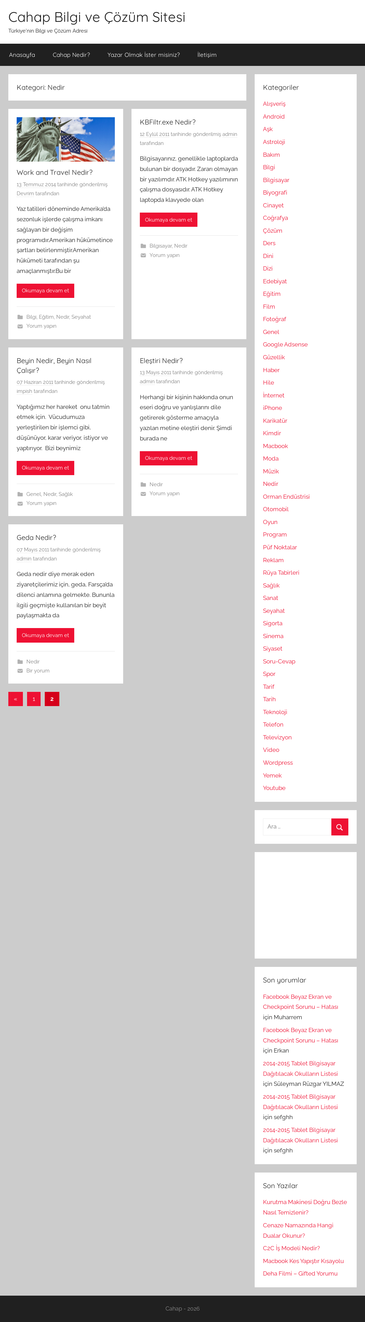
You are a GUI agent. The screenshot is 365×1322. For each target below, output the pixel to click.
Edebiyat (275, 281)
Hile (268, 382)
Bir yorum (38, 671)
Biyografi (275, 192)
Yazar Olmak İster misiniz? (144, 54)
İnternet (274, 395)
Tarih (269, 699)
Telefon (273, 724)
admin (229, 134)
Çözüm (272, 230)
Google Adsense (285, 344)
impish (24, 391)
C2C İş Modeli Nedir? (291, 1248)
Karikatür (275, 420)
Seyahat (81, 317)
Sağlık (66, 494)
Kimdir (272, 433)
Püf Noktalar (280, 547)
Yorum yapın (41, 326)
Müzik (271, 471)
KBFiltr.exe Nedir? (168, 122)
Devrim (25, 193)
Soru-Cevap (279, 661)
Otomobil (276, 509)
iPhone (272, 407)
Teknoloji (275, 712)
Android (274, 116)
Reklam (273, 560)
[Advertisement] (314, 903)
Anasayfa (22, 54)
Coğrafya (275, 217)
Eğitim (46, 317)
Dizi (268, 268)
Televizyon (277, 737)
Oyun (270, 521)
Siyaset (272, 648)
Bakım (271, 154)
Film (269, 306)
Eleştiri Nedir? (161, 360)
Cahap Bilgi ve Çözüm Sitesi (97, 16)
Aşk (268, 129)
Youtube (274, 787)
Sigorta (272, 623)
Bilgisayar (161, 246)
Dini (268, 255)
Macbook (275, 446)
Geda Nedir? (36, 537)
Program (275, 534)
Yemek (272, 775)
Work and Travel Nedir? (55, 172)
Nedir (62, 317)
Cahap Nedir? (71, 54)
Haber (271, 370)
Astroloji (274, 141)
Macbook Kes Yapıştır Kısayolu (303, 1260)
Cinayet (273, 205)
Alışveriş (274, 103)
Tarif (268, 686)
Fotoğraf (274, 319)
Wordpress (278, 762)
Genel (33, 494)
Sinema (273, 636)
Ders (269, 243)
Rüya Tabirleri (281, 572)
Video (271, 749)
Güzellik (274, 357)
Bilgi (31, 317)
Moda (271, 458)
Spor (269, 673)
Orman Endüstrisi (286, 496)
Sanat (270, 597)
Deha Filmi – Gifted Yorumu (300, 1273)
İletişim (207, 54)
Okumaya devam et (45, 290)
